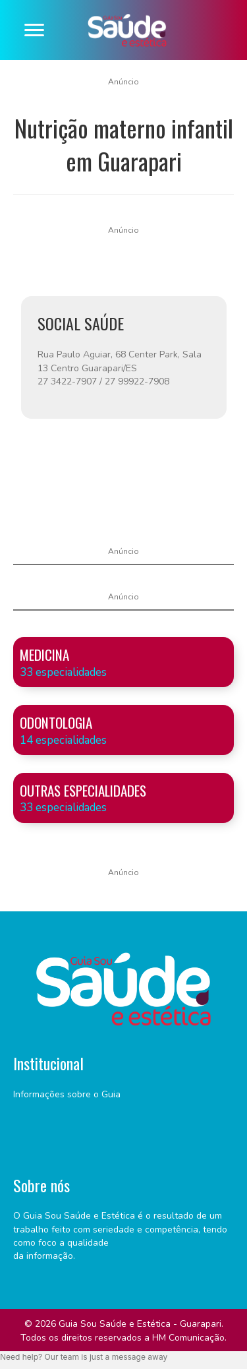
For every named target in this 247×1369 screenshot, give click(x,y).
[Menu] (34, 30)
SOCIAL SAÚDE (81, 323)
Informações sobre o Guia (67, 1094)
